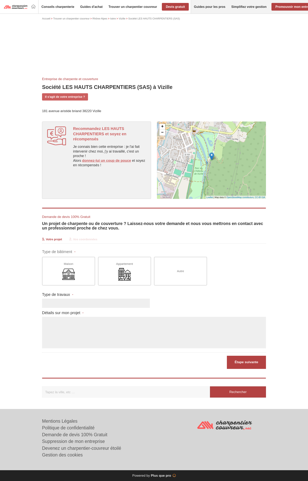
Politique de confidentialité (68, 427)
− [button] (162, 133)
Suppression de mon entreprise (73, 441)
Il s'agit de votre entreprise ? (65, 96)
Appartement (124, 271)
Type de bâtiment (58, 252)
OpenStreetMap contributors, (240, 197)
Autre (180, 271)
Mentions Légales (59, 421)
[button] (57, 7)
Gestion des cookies (62, 454)
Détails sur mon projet (62, 313)
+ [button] (162, 127)
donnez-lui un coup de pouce (106, 161)
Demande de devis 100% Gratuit (74, 434)
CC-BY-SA (260, 197)
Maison (68, 271)
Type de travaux (57, 294)
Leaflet (209, 197)
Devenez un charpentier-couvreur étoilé (81, 448)
